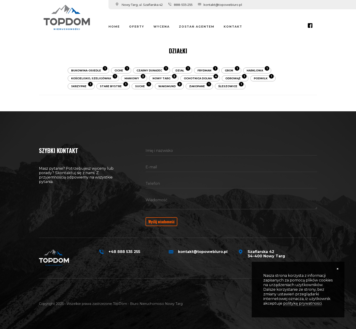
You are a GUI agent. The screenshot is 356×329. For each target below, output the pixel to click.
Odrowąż (236, 77)
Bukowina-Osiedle (89, 69)
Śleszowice (231, 85)
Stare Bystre (114, 85)
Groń (232, 69)
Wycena (161, 26)
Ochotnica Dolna (201, 77)
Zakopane (200, 85)
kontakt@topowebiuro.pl (222, 4)
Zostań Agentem (196, 26)
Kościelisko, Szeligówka (94, 77)
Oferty (136, 26)
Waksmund (170, 85)
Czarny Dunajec (152, 69)
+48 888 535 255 (124, 251)
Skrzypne (82, 85)
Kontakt (233, 26)
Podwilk (264, 77)
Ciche (121, 69)
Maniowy (134, 77)
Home (114, 26)
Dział (182, 69)
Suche (143, 85)
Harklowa (258, 69)
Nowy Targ (165, 77)
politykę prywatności (302, 303)
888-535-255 (183, 4)
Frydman (207, 69)
